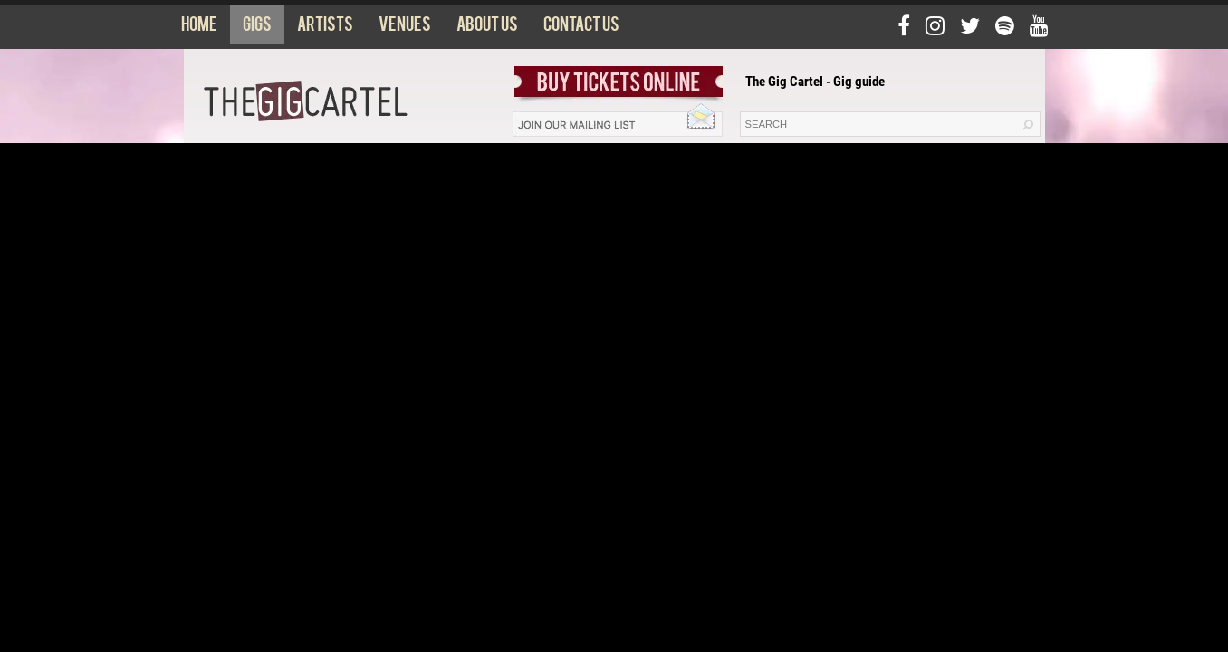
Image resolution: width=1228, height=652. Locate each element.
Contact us (581, 28)
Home (199, 28)
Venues (405, 28)
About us (487, 28)
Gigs (257, 28)
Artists (325, 28)
